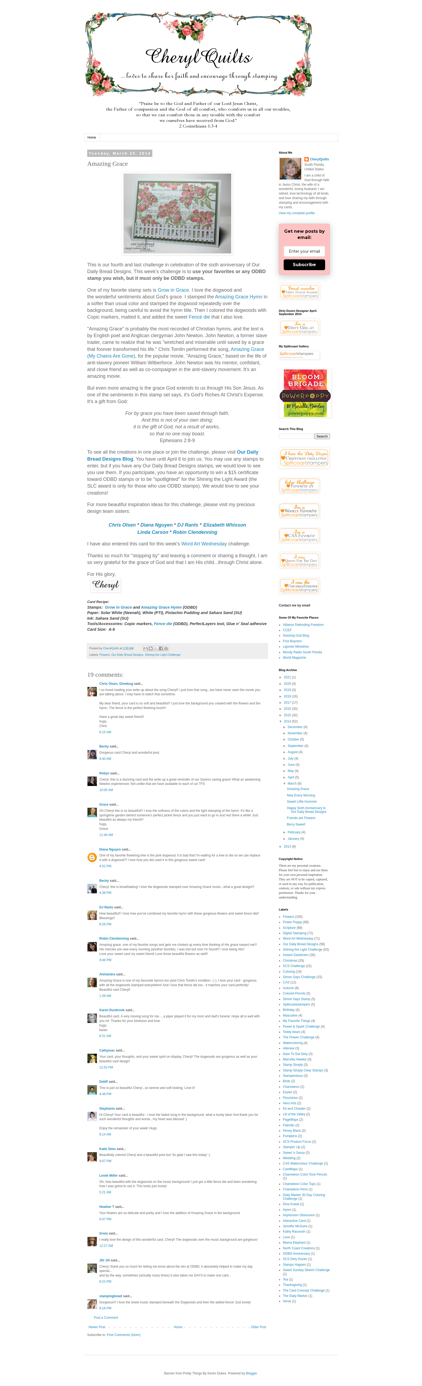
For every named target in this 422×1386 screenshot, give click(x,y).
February (294, 832)
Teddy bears (291, 1032)
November (296, 733)
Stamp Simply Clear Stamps (303, 1070)
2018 (288, 696)
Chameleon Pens (295, 1189)
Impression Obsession (299, 1215)
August (293, 752)
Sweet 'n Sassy (294, 1153)
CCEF (287, 630)
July (291, 758)
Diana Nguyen (156, 525)
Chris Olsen (122, 525)
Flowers (105, 654)
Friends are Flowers (301, 818)
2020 (288, 684)
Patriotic (288, 1125)
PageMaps (290, 1120)
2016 (288, 709)
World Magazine (294, 658)
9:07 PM (105, 1161)
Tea (285, 1279)
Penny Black (292, 1131)
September (296, 746)
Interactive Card (294, 1221)
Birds (286, 1081)
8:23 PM (105, 1281)
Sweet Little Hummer (302, 801)
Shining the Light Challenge (162, 654)
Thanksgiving (292, 1285)
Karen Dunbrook (112, 1010)
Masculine (290, 1015)
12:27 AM (106, 1246)
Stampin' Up (291, 1147)
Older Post (258, 1327)
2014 (288, 721)
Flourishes (290, 1098)
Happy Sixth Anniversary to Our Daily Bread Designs (306, 810)
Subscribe (304, 264)
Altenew (288, 1048)
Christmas (290, 960)
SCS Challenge (294, 966)
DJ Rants (187, 525)
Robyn (104, 773)
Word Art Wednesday (204, 543)
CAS (286, 982)
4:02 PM (105, 866)
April (291, 777)
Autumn (288, 988)
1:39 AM (105, 996)
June (292, 765)
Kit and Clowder (294, 1108)
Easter (287, 1092)
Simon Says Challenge (299, 977)
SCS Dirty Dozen (295, 1259)
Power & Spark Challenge (301, 1026)
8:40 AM (105, 759)
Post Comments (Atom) (123, 1335)
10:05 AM (106, 790)
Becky (104, 746)
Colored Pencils (294, 993)
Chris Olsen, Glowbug (116, 684)
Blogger (251, 1373)
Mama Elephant (294, 1242)
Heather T (106, 1207)
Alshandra (107, 974)
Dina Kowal (291, 1204)
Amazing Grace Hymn (238, 296)
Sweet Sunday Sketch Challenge (306, 1270)
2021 (288, 677)
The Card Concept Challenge (304, 1290)
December (296, 727)
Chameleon (291, 1087)
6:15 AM (105, 732)
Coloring (289, 972)
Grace (103, 804)
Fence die (199, 317)
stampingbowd (110, 1296)
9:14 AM (105, 1134)
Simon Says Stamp (296, 999)
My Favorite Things (296, 1021)
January (294, 839)
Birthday (289, 1010)
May (291, 771)
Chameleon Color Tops (299, 1184)
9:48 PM (105, 960)
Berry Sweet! (296, 824)
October (294, 739)
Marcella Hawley (295, 1059)
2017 (288, 702)
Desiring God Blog (296, 635)
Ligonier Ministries (296, 646)
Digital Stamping (294, 933)
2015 (288, 715)
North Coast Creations (299, 1248)
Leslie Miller (108, 1175)
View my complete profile (297, 213)
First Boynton (292, 641)
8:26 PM (105, 924)
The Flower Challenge (298, 1037)
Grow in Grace (173, 290)
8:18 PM (105, 1308)
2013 (288, 846)
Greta (103, 1233)
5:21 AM (105, 1192)
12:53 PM (106, 1067)
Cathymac (107, 1050)
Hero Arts (289, 1103)
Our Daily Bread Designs (127, 654)
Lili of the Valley (294, 1114)
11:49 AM (106, 835)
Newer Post (97, 1327)
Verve (287, 1301)
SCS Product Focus (297, 1142)
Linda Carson (152, 532)
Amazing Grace (298, 789)
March (293, 783)
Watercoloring (293, 1043)
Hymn (287, 1210)
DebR (103, 1082)
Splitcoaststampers (296, 1004)
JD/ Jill (104, 1260)
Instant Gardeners (296, 955)
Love (286, 1237)
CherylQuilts (319, 159)
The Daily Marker (295, 1296)
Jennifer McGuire (295, 1226)
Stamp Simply (293, 1065)
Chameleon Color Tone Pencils (305, 1174)
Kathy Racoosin (294, 1231)
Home (91, 137)
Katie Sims (107, 1149)
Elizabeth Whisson (224, 525)
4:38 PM (105, 893)
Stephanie (107, 1108)
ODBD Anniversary (296, 1253)
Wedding (289, 1158)
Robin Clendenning (195, 532)
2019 (288, 690)
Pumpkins (290, 1136)
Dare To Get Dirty (295, 1054)
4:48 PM (105, 1094)
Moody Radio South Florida (302, 652)
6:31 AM (105, 1036)
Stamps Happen (294, 1265)
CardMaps (290, 1169)
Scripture (289, 928)
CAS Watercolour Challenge (303, 1163)
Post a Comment (106, 1318)
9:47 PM (105, 1219)
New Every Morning (301, 795)
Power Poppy (292, 922)
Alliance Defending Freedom (303, 625)
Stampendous (293, 1076)
